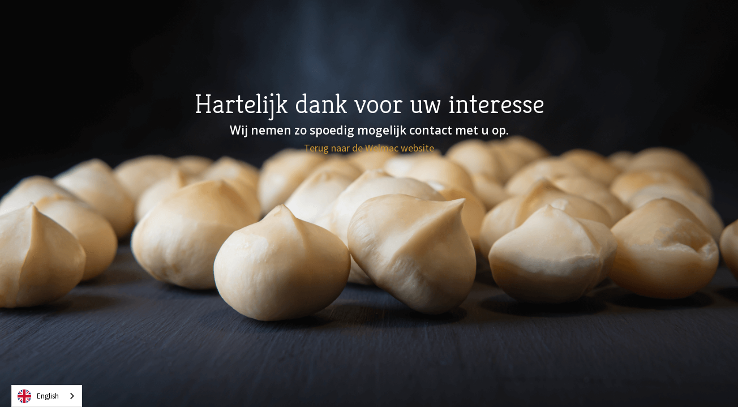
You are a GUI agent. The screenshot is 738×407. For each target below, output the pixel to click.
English (38, 396)
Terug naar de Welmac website (369, 148)
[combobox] (46, 396)
